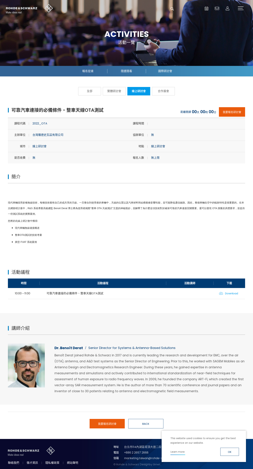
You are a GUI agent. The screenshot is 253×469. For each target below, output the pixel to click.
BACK (145, 424)
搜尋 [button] (172, 8)
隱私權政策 (52, 463)
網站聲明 (72, 463)
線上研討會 (139, 91)
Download (231, 293)
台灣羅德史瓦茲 (29, 9)
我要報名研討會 (232, 112)
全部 (89, 91)
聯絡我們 (13, 463)
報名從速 (87, 71)
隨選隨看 (126, 71)
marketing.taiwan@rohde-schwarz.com (151, 458)
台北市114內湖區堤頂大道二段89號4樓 (148, 447)
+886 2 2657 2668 (136, 453)
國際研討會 (165, 71)
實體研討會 (114, 91)
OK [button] (229, 452)
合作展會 (163, 91)
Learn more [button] (178, 452)
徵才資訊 (32, 463)
